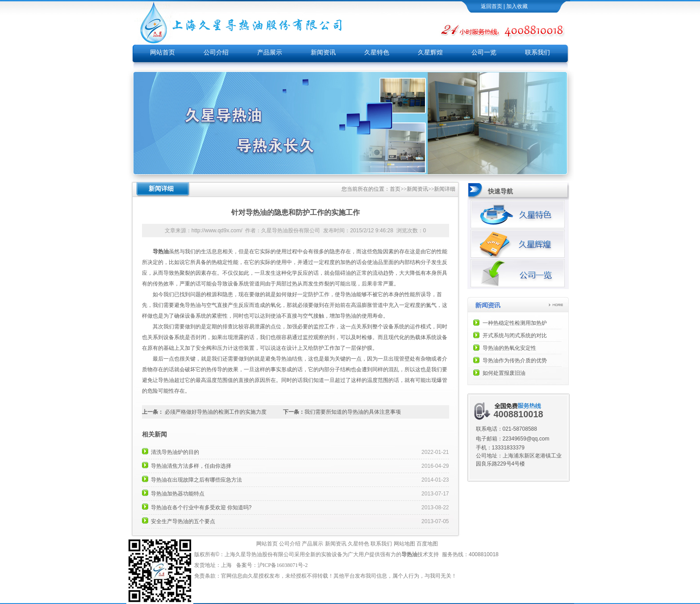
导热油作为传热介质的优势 (515, 360)
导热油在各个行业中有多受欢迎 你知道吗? (201, 507)
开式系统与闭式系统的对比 (515, 335)
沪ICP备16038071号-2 (283, 565)
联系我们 (537, 52)
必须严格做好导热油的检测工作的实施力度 (216, 412)
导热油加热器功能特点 (177, 494)
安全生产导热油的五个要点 (183, 521)
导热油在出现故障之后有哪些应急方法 (196, 480)
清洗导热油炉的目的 (175, 452)
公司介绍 (216, 52)
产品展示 (269, 52)
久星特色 (376, 52)
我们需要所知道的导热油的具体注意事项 (352, 412)
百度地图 (427, 544)
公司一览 (483, 52)
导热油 (409, 554)
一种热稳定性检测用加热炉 (515, 323)
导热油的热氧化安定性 (509, 348)
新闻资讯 (323, 52)
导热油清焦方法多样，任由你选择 (191, 466)
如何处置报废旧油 (504, 373)
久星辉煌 (430, 52)
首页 (395, 189)
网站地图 (404, 544)
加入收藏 (517, 6)
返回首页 (491, 6)
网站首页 (162, 52)
